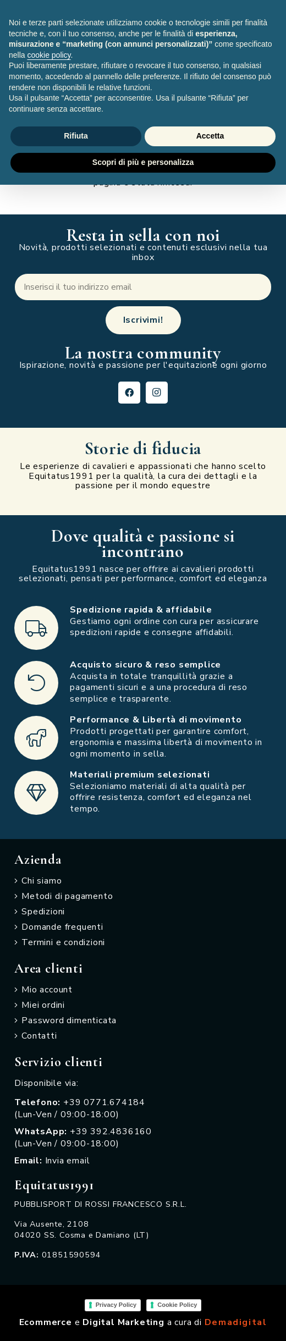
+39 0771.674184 (104, 1102)
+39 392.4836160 (111, 1131)
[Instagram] (157, 393)
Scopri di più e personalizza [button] (143, 162)
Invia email (67, 1161)
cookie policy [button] (48, 55)
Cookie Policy (177, 1304)
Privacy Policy (116, 1304)
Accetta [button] (210, 135)
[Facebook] (129, 393)
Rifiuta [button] (76, 135)
